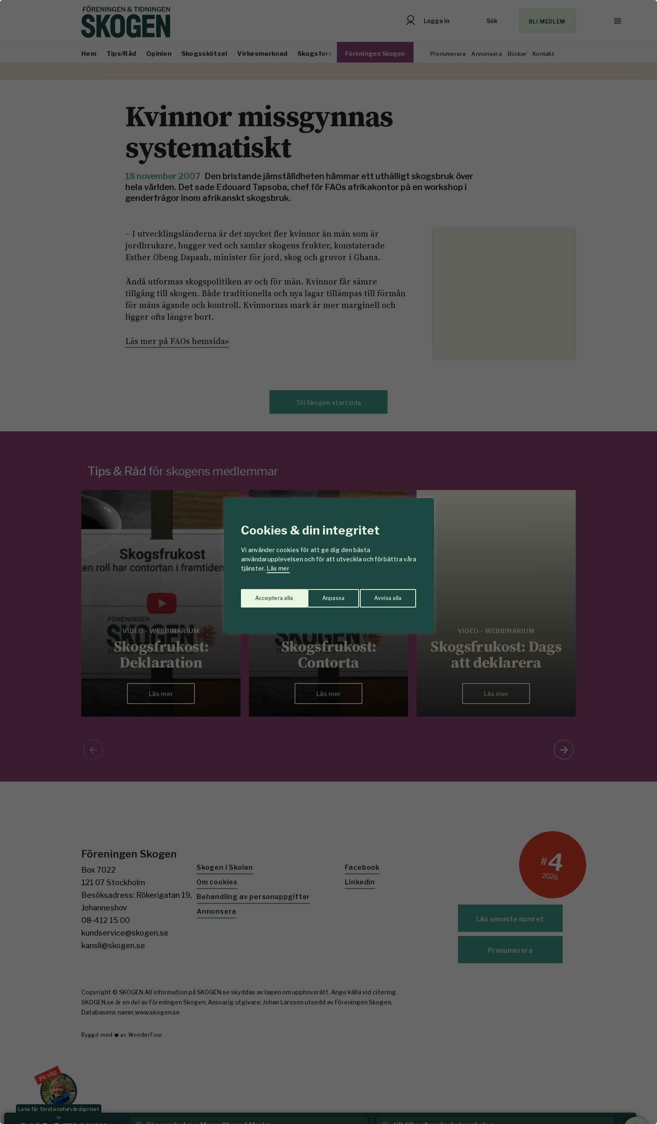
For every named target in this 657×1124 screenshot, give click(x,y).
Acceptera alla (384, 594)
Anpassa (265, 594)
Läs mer (278, 568)
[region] (328, 562)
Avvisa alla (320, 594)
